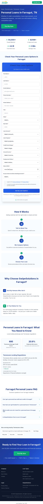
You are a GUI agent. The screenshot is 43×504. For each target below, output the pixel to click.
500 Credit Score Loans (28, 478)
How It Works (4, 474)
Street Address (7, 102)
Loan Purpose (7, 138)
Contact (3, 476)
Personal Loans (9, 9)
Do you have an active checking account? (14, 173)
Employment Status (8, 159)
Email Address (7, 88)
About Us (3, 471)
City (4, 110)
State (5, 117)
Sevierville (20, 434)
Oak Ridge (36, 431)
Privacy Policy (26, 182)
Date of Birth (6, 166)
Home (2, 9)
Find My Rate (37, 2)
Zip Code (5, 123)
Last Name (6, 80)
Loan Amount (7, 131)
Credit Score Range (8, 145)
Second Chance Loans (28, 471)
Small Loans (25, 474)
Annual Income (7, 152)
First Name (6, 73)
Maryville (4, 434)
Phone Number (7, 95)
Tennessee (16, 9)
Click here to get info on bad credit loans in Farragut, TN (16, 431)
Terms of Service (16, 182)
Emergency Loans (27, 476)
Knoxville (12, 434)
